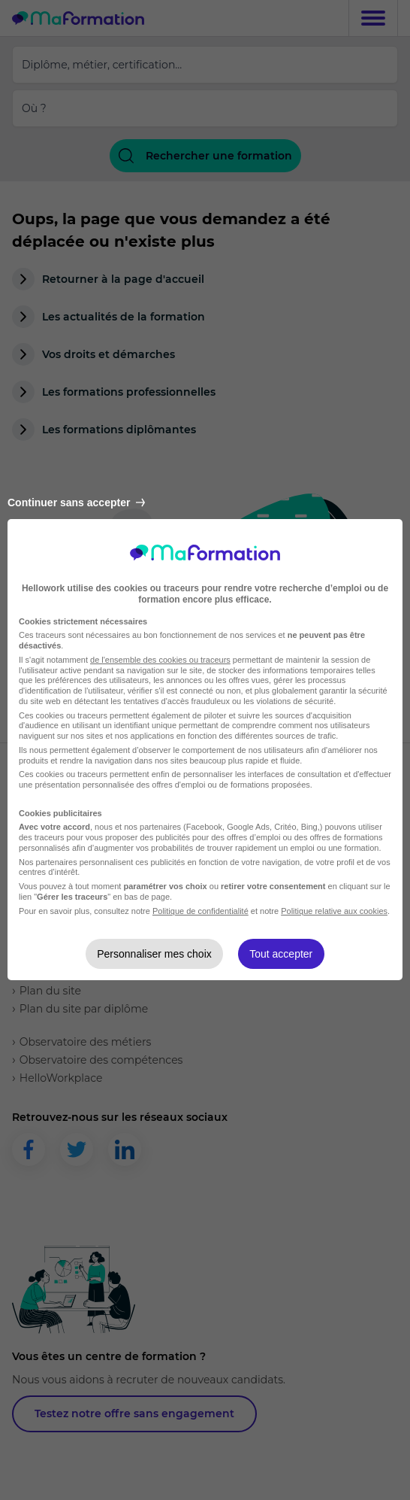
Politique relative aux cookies (334, 910)
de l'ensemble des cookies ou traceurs (160, 659)
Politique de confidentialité (200, 910)
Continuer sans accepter (76, 502)
